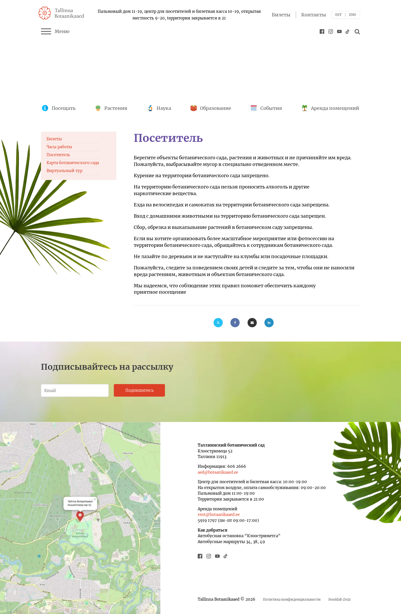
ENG (352, 15)
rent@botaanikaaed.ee (219, 514)
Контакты (313, 15)
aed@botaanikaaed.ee (218, 472)
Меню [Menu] (55, 31)
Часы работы (59, 146)
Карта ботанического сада (73, 162)
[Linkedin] (269, 322)
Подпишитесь (139, 390)
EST (338, 15)
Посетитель (58, 154)
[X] (218, 322)
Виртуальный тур (64, 170)
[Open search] (356, 31)
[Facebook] (235, 322)
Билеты (281, 15)
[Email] (252, 322)
